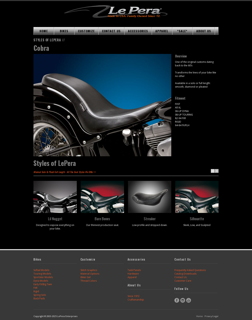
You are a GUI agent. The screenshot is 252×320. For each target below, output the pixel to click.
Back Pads (39, 298)
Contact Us (180, 277)
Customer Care (182, 280)
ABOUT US (203, 31)
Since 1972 (133, 296)
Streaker (150, 218)
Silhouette (197, 218)
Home (199, 316)
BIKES (64, 31)
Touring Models (42, 273)
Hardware (133, 273)
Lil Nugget (55, 218)
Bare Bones (102, 218)
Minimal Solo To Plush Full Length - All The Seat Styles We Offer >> (64, 172)
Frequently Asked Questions (190, 270)
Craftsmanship (136, 299)
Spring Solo (39, 295)
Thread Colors (89, 280)
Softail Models (41, 270)
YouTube (188, 300)
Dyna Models (40, 280)
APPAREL (161, 31)
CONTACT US (111, 31)
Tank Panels (134, 270)
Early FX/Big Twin (42, 284)
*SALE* (182, 31)
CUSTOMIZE (86, 31)
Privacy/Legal (211, 316)
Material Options (90, 273)
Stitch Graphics (89, 270)
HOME (44, 31)
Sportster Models (43, 277)
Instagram (182, 300)
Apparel (132, 277)
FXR (35, 287)
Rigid (36, 291)
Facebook (176, 300)
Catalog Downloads (185, 273)
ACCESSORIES (138, 31)
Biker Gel (86, 277)
